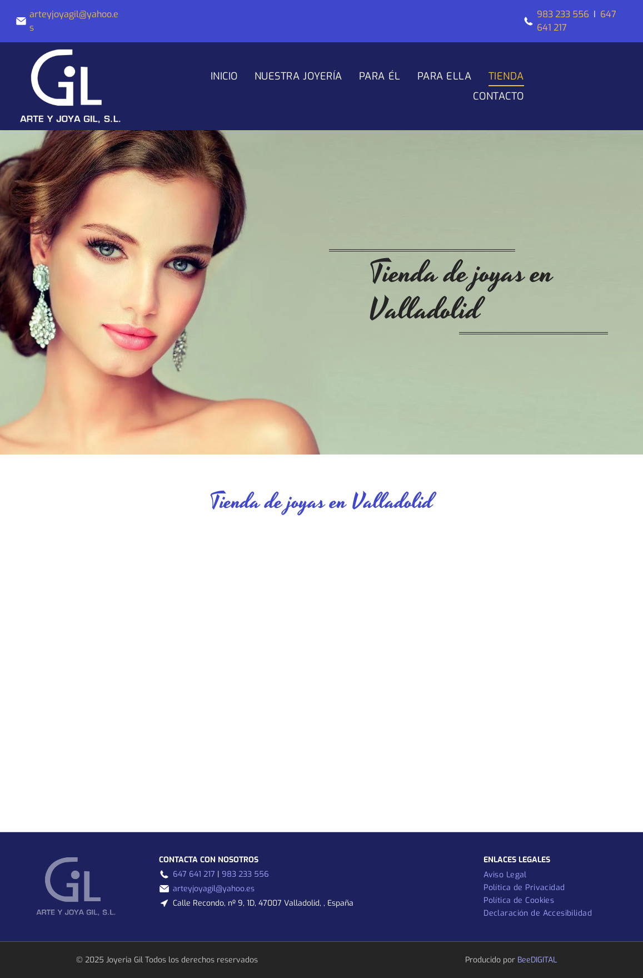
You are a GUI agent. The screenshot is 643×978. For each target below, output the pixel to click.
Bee (524, 960)
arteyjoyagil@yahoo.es (214, 888)
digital (544, 960)
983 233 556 (563, 14)
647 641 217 (194, 874)
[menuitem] (224, 76)
